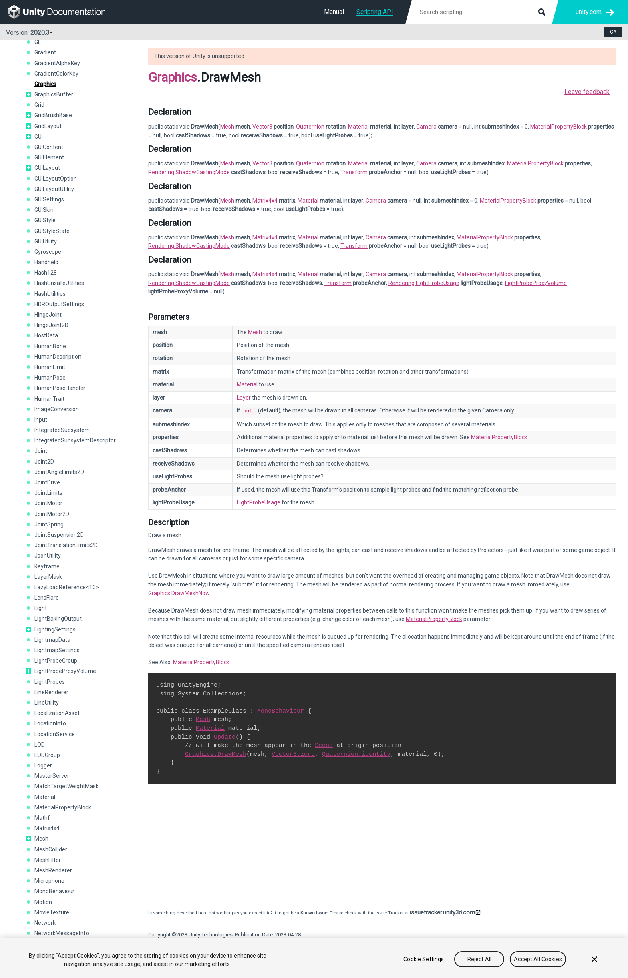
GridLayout (48, 126)
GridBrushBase (53, 115)
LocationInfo (50, 723)
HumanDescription (57, 356)
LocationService (54, 734)
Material (44, 797)
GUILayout (47, 168)
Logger (43, 765)
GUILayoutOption (55, 178)
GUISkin (44, 210)
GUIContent (48, 147)
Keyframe (47, 566)
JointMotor (48, 503)
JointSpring (49, 524)
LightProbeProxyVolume (65, 671)
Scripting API (374, 12)
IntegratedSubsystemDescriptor (75, 440)
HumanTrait (49, 399)
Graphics (45, 84)
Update (224, 736)
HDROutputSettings (59, 304)
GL (37, 42)
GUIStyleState (52, 231)
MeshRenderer (53, 870)
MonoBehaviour (54, 891)
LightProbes (49, 682)
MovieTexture (51, 912)
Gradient (45, 52)
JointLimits (48, 493)
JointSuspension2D (59, 535)
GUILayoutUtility (54, 189)
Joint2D (44, 461)
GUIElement (49, 157)
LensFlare (46, 597)
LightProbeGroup (55, 660)
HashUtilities (50, 294)
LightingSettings (55, 629)
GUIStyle (45, 220)
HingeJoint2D (51, 325)
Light (40, 608)
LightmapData (52, 640)
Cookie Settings (423, 966)
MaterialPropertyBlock (62, 807)
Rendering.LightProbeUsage (423, 283)
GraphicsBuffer (53, 94)
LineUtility (46, 702)
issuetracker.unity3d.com (442, 911)
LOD (39, 744)
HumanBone (50, 346)
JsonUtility (47, 555)
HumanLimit (49, 367)
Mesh (41, 838)
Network (45, 923)
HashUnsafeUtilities (59, 283)
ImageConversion (56, 409)
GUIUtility (45, 241)
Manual (334, 12)
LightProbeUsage (258, 501)
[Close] (594, 966)
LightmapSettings (57, 650)
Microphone (49, 881)
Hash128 (45, 272)
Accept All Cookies (538, 966)
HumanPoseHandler (59, 388)
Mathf (42, 818)
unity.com (589, 12)
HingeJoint (48, 314)
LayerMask (48, 577)
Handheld (46, 262)
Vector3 (262, 126)
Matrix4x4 (47, 828)
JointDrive (47, 482)
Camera (426, 126)
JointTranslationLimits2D (66, 545)
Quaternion (310, 126)
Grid (39, 105)
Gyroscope (47, 252)
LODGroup (47, 755)
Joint (40, 451)
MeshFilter (47, 860)
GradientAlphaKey (57, 63)
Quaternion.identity (356, 753)
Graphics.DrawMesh (215, 753)
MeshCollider (50, 849)
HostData (46, 335)
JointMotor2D (51, 514)
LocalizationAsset (57, 713)
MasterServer (51, 776)
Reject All (479, 966)
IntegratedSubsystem (62, 430)
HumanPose (50, 377)
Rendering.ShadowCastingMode (189, 172)
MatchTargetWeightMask (66, 786)
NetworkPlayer (53, 943)
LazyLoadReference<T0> (66, 587)
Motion (43, 902)
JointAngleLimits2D (59, 472)
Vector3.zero (293, 753)
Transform (354, 172)
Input (40, 419)
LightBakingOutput (58, 618)
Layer (244, 397)
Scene (324, 745)
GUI (38, 136)
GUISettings (49, 199)
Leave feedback (587, 92)
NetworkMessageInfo (61, 933)
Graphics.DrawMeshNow (178, 592)
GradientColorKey (56, 73)
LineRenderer (51, 692)
